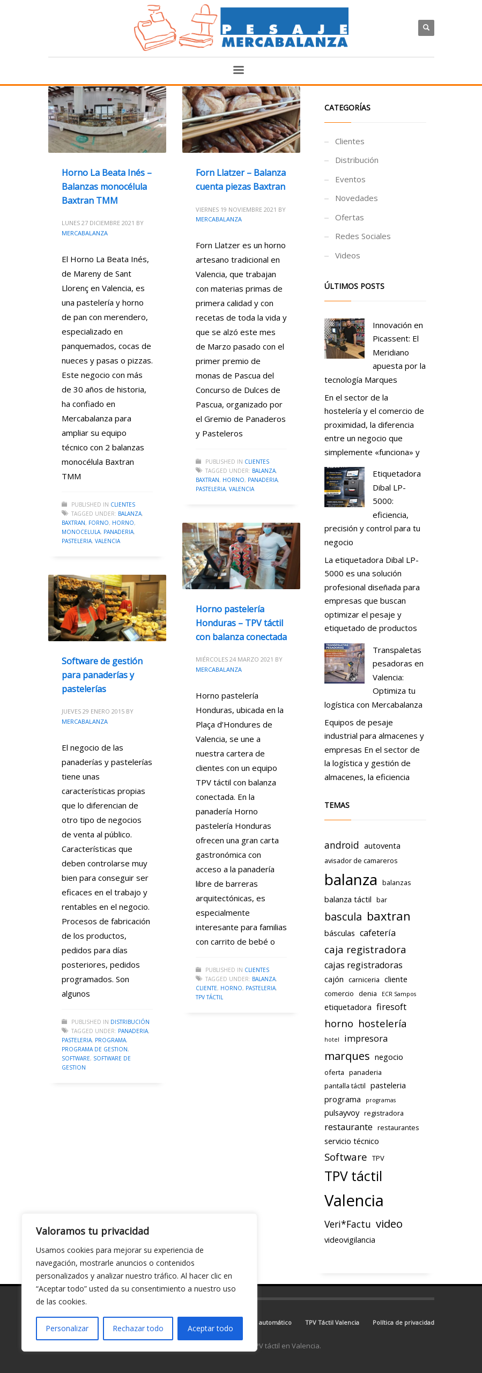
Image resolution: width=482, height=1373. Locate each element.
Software (76, 1058)
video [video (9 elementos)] (389, 1223)
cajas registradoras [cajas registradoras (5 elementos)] (363, 965)
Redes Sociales (363, 236)
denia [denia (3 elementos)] (368, 993)
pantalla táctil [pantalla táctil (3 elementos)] (345, 1085)
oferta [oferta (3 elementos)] (334, 1072)
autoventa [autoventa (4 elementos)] (382, 845)
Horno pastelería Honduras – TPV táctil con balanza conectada (241, 622)
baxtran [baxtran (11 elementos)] (389, 916)
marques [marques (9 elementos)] (347, 1055)
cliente (206, 988)
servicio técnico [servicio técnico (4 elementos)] (351, 1140)
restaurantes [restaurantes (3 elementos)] (398, 1127)
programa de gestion (95, 1049)
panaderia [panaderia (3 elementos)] (365, 1072)
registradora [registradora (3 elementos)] (384, 1113)
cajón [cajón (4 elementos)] (334, 979)
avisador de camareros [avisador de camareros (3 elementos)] (361, 860)
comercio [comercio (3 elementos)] (339, 993)
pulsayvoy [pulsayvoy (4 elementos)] (341, 1112)
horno (123, 522)
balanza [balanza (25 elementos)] (350, 879)
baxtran (73, 522)
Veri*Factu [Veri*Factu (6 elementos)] (347, 1224)
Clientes (122, 504)
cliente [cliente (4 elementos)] (395, 979)
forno (98, 522)
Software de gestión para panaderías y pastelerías (102, 674)
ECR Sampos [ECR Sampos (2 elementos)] (399, 994)
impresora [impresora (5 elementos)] (366, 1038)
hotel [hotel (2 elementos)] (331, 1039)
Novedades (356, 197)
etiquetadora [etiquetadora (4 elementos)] (348, 1006)
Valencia (107, 541)
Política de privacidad (403, 1322)
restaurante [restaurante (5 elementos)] (348, 1127)
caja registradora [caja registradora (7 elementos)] (365, 949)
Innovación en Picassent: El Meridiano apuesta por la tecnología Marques (375, 352)
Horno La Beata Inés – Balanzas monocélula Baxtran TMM (107, 186)
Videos (347, 255)
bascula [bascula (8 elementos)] (343, 916)
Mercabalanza (85, 233)
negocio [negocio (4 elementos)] (389, 1056)
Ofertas (349, 217)
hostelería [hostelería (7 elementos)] (382, 1023)
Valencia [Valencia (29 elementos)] (354, 1200)
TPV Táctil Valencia (332, 1322)
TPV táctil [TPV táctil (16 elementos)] (353, 1176)
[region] (139, 1282)
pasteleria (77, 541)
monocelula (81, 532)
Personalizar (67, 1328)
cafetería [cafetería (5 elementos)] (378, 933)
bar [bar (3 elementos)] (381, 899)
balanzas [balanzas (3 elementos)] (396, 882)
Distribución (130, 1022)
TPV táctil (209, 997)
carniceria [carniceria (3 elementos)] (364, 979)
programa (110, 1040)
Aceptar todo (210, 1328)
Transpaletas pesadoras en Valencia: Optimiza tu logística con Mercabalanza (374, 677)
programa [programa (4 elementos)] (342, 1099)
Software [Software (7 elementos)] (345, 1156)
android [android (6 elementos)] (341, 844)
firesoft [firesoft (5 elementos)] (391, 1007)
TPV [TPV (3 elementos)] (378, 1158)
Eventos (350, 179)
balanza (130, 513)
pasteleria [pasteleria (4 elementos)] (388, 1085)
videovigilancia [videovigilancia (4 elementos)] (349, 1239)
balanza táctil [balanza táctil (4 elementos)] (348, 899)
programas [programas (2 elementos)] (381, 1100)
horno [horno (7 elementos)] (338, 1023)
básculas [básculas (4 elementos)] (339, 932)
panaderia (118, 532)
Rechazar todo (138, 1328)
